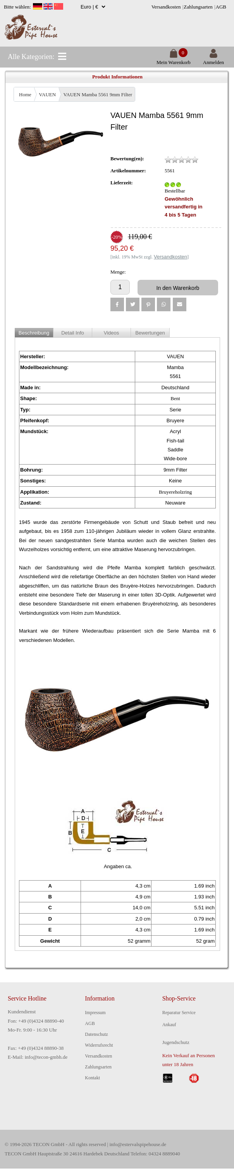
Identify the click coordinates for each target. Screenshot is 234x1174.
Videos (111, 333)
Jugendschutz (175, 1042)
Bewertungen (150, 333)
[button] (117, 304)
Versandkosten (166, 7)
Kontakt (92, 1077)
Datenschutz (96, 1034)
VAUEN (47, 94)
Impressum (95, 1012)
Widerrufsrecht (99, 1045)
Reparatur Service (179, 1012)
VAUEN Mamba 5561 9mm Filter (98, 94)
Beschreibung (34, 333)
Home (25, 94)
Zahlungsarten (198, 7)
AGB (221, 7)
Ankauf (169, 1024)
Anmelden (213, 59)
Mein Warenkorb (174, 59)
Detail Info (72, 333)
